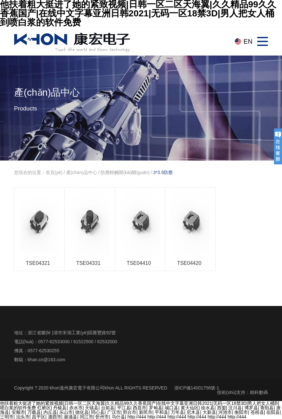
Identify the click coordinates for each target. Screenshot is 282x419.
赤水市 (76, 407)
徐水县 (207, 407)
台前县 (107, 407)
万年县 (177, 412)
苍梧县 (257, 412)
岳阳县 (273, 412)
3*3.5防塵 (163, 172)
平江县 (124, 407)
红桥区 (44, 407)
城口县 (171, 407)
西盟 (221, 407)
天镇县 (91, 407)
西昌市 (139, 407)
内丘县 (50, 412)
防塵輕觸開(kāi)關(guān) (125, 172)
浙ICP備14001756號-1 (196, 388)
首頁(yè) (54, 172)
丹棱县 (60, 407)
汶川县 (235, 407)
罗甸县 (155, 407)
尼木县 (193, 412)
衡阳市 (241, 412)
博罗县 (251, 407)
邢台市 (129, 412)
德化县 (82, 412)
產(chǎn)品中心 (81, 172)
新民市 (145, 412)
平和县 (161, 412)
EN (247, 41)
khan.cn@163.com (46, 359)
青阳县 (267, 407)
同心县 (98, 412)
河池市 (225, 412)
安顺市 (18, 412)
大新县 (209, 412)
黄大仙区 (190, 407)
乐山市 (66, 412)
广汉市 (114, 412)
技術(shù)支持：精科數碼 (242, 392)
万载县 (34, 412)
